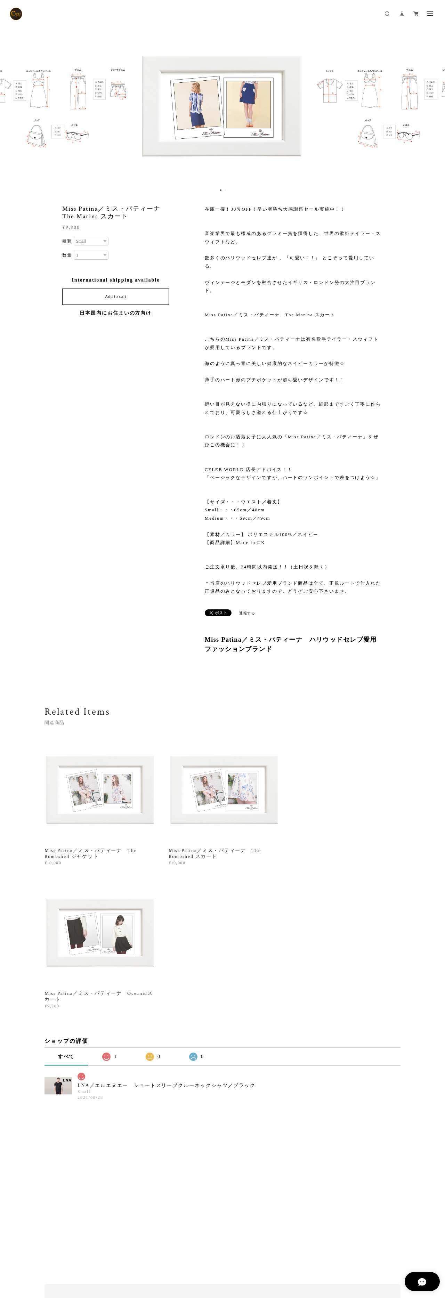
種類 (67, 241)
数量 (67, 255)
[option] (222, 106)
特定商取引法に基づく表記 (124, 1260)
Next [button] (434, 106)
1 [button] (220, 190)
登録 (348, 1173)
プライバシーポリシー (70, 1260)
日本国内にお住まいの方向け (116, 313)
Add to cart (116, 296)
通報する (247, 613)
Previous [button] (10, 106)
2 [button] (225, 190)
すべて (66, 912)
